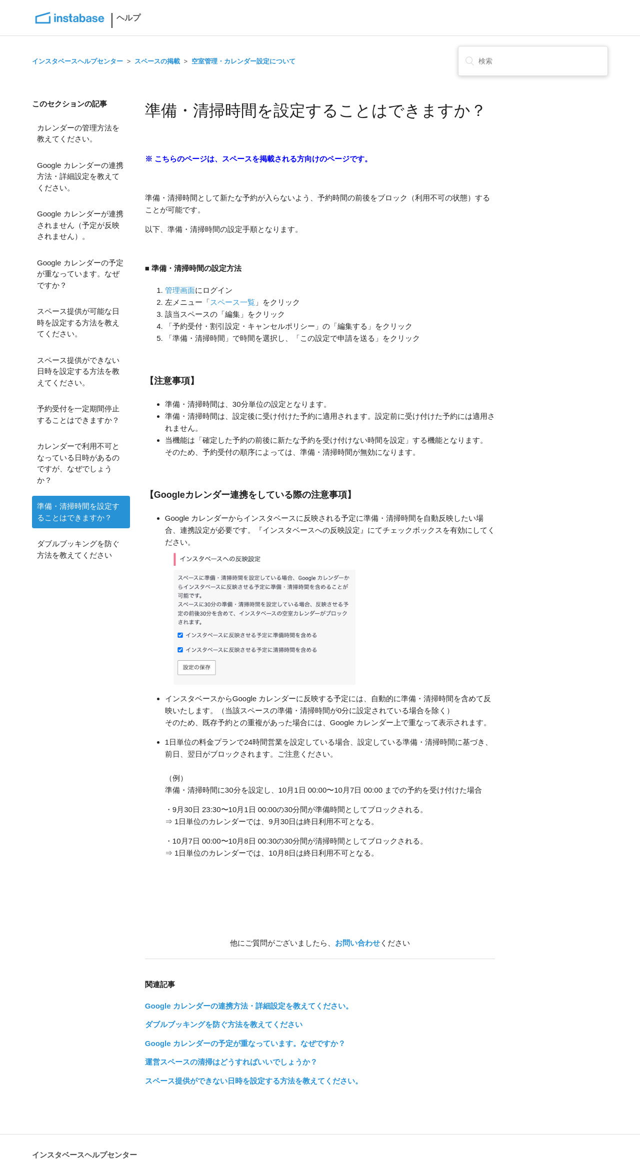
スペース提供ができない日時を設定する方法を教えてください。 (78, 371)
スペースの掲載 (157, 61)
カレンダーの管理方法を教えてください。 (78, 133)
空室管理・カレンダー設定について (244, 61)
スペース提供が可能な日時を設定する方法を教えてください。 (78, 322)
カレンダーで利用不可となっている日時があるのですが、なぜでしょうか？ (78, 463)
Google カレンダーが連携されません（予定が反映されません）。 (80, 224)
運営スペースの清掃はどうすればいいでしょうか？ (231, 1062)
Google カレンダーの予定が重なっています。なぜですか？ (80, 273)
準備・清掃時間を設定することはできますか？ (78, 512)
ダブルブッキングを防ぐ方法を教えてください (78, 549)
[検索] (533, 61)
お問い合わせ (357, 943)
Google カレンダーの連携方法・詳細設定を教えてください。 (80, 176)
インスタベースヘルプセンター (77, 61)
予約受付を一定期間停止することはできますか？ (78, 414)
